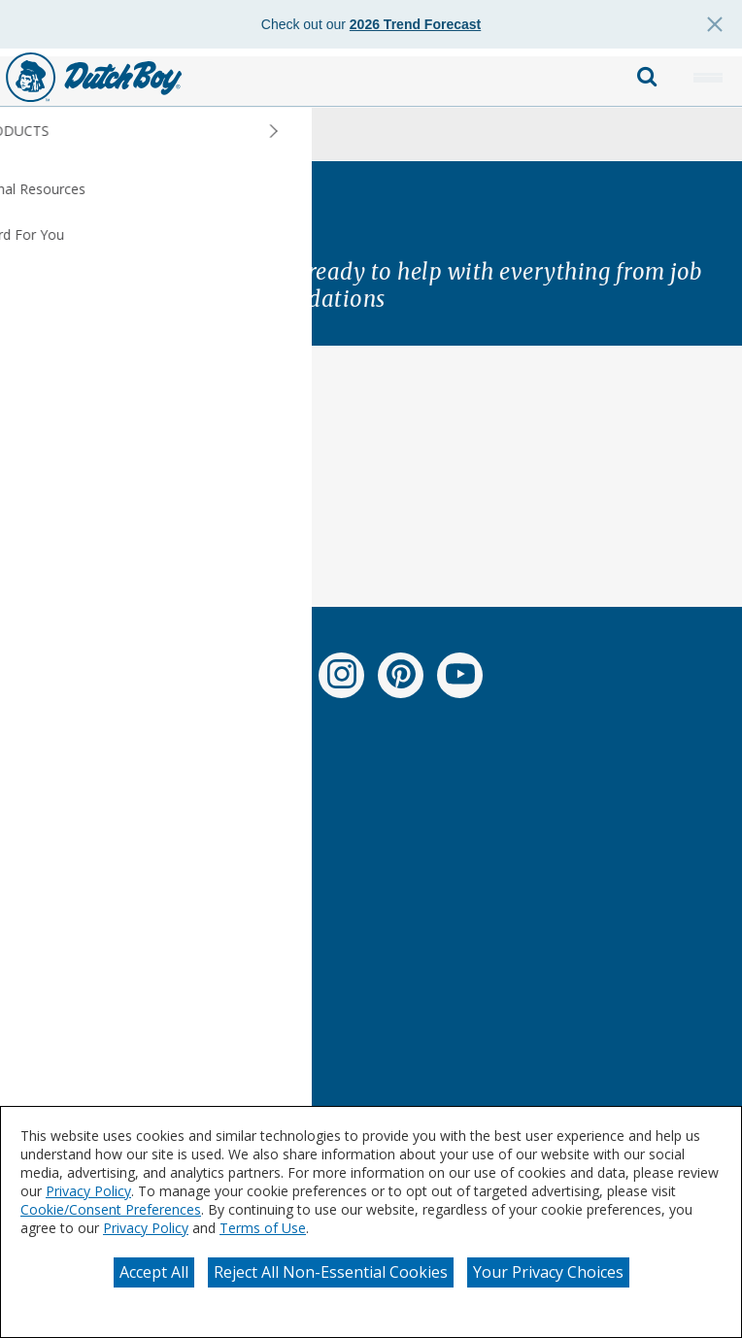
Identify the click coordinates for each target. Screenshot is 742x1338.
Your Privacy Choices (548, 1272)
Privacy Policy (88, 1191)
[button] (708, 77)
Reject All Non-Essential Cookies (331, 1272)
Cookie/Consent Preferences (110, 1209)
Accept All (153, 1272)
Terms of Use (262, 1228)
